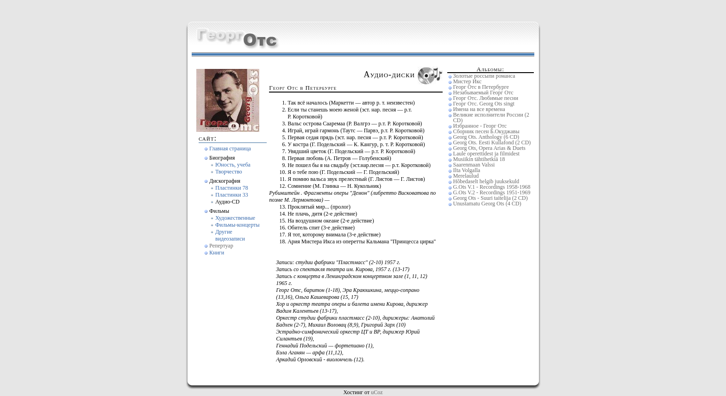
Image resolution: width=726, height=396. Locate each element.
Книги (216, 252)
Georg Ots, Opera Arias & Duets (489, 148)
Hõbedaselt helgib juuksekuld (486, 181)
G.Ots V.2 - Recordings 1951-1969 (492, 192)
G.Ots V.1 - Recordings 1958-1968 (492, 187)
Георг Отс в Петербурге (481, 87)
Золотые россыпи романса (484, 76)
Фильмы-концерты (237, 225)
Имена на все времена (479, 109)
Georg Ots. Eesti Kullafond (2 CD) (492, 142)
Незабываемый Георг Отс (483, 92)
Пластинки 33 (231, 195)
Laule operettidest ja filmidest (486, 153)
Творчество (228, 171)
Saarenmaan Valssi (474, 164)
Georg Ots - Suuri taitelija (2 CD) (490, 198)
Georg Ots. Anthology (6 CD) (486, 137)
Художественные (235, 218)
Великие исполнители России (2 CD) (491, 117)
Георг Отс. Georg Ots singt (483, 103)
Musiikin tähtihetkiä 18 (479, 159)
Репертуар (221, 245)
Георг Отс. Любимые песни (485, 98)
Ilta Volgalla (467, 170)
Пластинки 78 (231, 188)
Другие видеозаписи (230, 235)
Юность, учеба (232, 164)
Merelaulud (466, 176)
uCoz (376, 392)
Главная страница (230, 148)
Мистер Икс (467, 81)
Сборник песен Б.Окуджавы (486, 131)
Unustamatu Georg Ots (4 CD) (487, 203)
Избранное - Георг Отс (480, 126)
